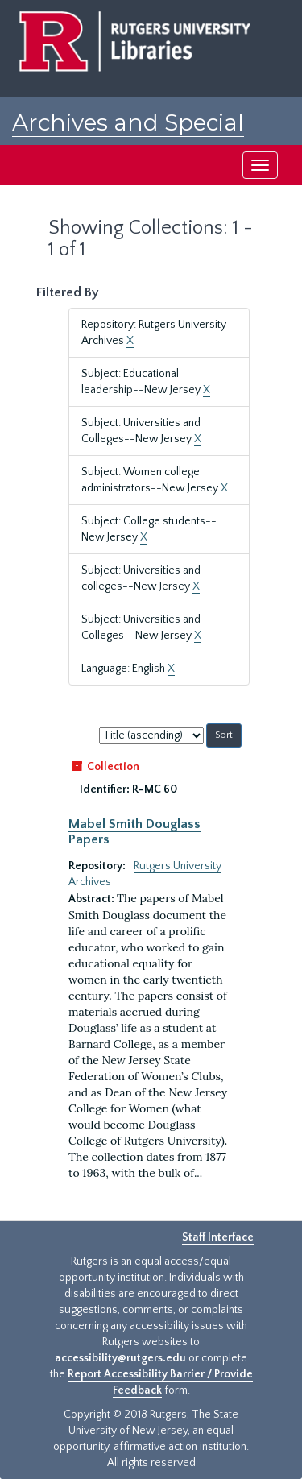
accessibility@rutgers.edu (120, 1358)
